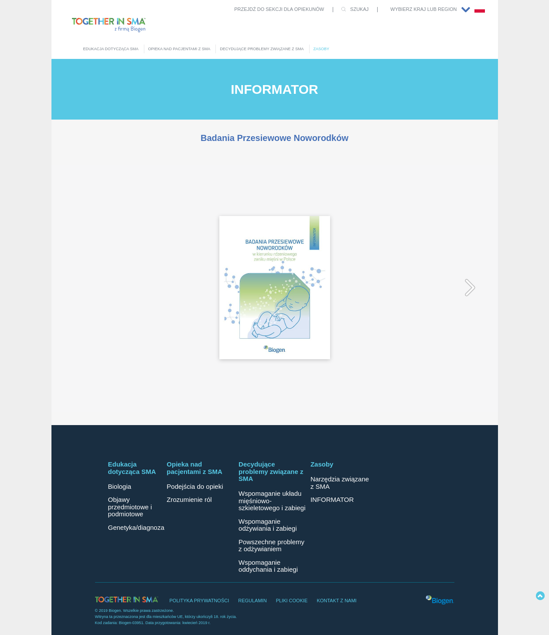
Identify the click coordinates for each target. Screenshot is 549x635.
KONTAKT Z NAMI (336, 600)
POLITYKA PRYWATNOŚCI (199, 600)
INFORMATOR (332, 499)
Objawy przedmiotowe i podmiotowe (130, 507)
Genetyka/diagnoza (136, 527)
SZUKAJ (359, 9)
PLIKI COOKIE (292, 600)
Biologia (119, 486)
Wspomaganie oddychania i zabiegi (268, 566)
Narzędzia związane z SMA (339, 482)
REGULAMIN (252, 600)
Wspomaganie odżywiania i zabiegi (268, 525)
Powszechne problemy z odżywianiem (271, 545)
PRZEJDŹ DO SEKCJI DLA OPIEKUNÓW (279, 9)
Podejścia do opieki (195, 486)
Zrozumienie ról (189, 499)
